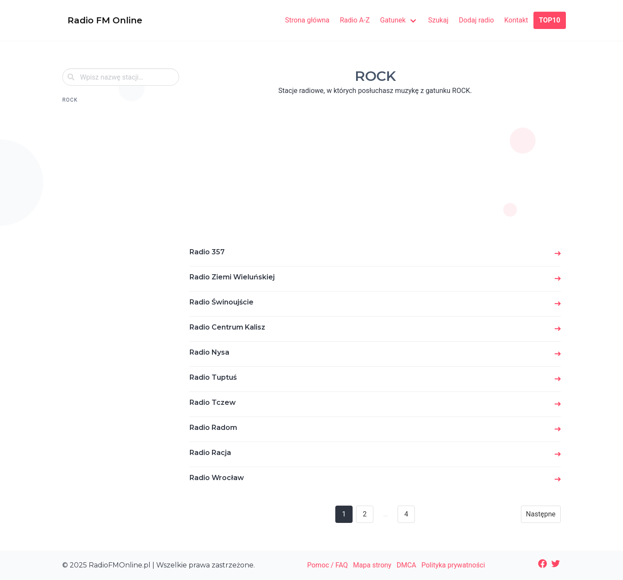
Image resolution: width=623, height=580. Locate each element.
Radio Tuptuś (213, 377)
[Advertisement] (120, 244)
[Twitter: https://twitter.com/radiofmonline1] (555, 563)
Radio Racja (210, 453)
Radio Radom (213, 427)
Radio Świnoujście (221, 302)
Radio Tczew (212, 402)
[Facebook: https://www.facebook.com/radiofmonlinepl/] (542, 563)
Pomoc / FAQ (327, 565)
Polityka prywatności (453, 565)
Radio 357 (207, 252)
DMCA (406, 565)
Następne (541, 514)
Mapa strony (372, 565)
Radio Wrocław (216, 478)
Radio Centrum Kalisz (227, 327)
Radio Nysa (209, 352)
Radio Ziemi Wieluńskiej (232, 277)
